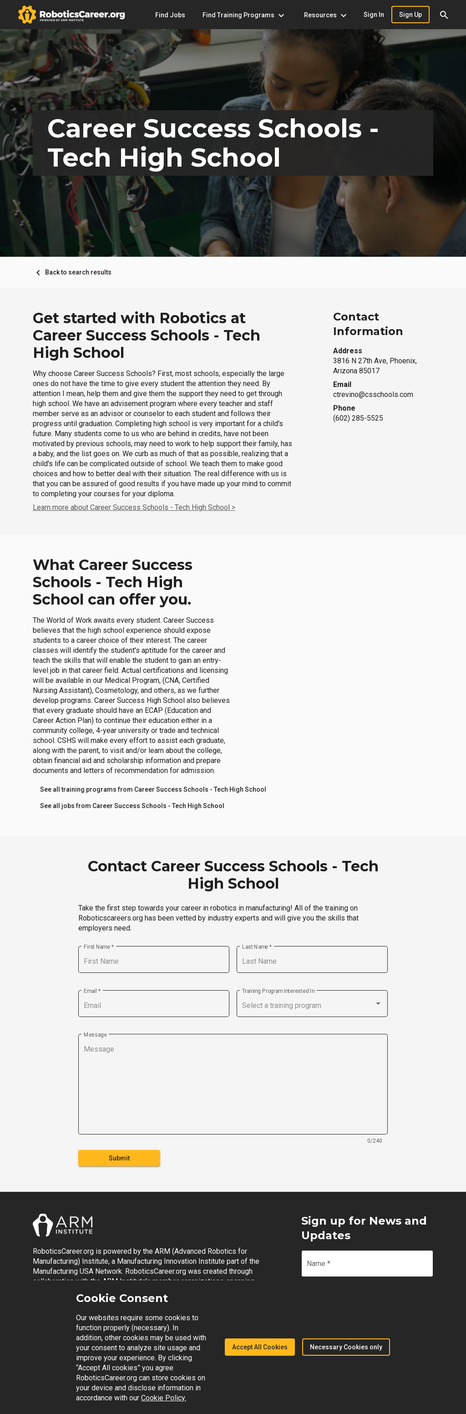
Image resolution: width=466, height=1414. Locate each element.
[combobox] (312, 1006)
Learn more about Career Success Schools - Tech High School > (134, 507)
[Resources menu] (325, 15)
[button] (444, 14)
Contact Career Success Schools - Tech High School (233, 875)
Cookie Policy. (163, 1398)
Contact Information (368, 324)
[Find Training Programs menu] (243, 15)
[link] (153, 789)
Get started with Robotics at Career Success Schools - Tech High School (146, 335)
